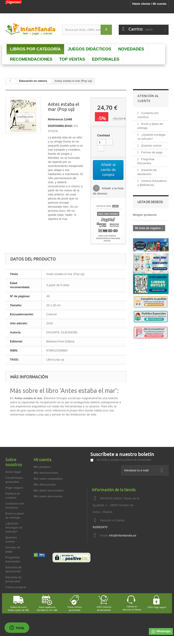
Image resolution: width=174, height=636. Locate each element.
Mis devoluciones (46, 473)
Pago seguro (14, 487)
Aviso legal (13, 472)
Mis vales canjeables (48, 478)
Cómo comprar (15, 587)
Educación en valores (33, 81)
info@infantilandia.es (122, 535)
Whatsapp (161, 631)
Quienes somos (151, 145)
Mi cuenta (42, 459)
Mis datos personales (49, 490)
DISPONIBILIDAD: (60, 126)
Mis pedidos (42, 467)
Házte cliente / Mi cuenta (149, 3)
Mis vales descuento (48, 496)
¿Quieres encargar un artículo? (13, 527)
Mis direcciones (45, 484)
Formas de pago (151, 152)
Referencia (55, 119)
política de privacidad (137, 459)
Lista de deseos (150, 202)
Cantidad (103, 135)
